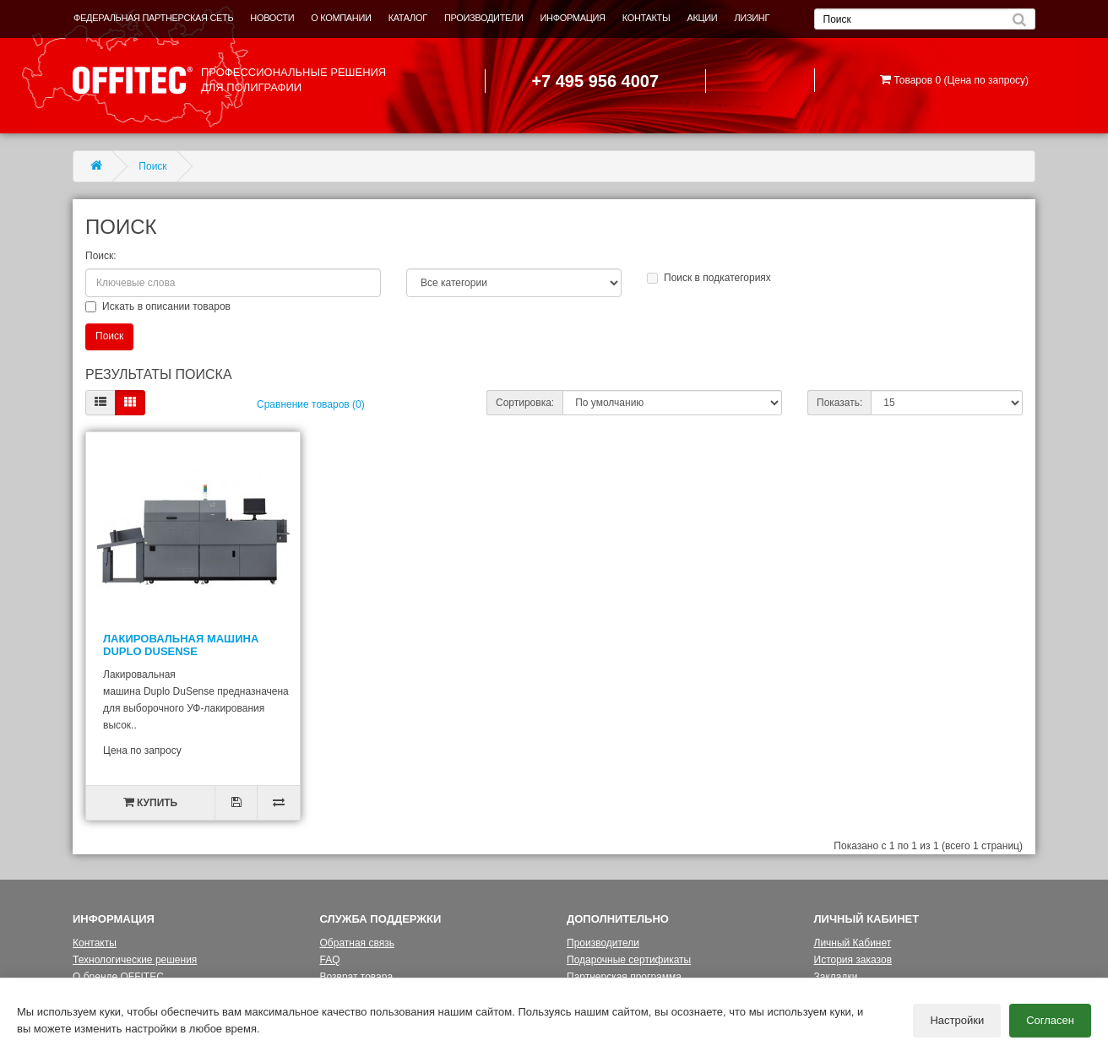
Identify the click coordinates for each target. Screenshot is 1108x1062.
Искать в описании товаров (158, 306)
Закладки (836, 977)
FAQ (330, 960)
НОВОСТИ (272, 18)
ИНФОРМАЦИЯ (573, 18)
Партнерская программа (624, 977)
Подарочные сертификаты (629, 960)
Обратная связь (357, 943)
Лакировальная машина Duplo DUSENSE (180, 644)
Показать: (839, 403)
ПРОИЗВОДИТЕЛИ (484, 18)
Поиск (152, 166)
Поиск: (101, 256)
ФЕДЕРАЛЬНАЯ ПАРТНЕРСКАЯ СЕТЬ (153, 18)
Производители (603, 943)
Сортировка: (525, 403)
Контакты (95, 943)
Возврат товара (357, 977)
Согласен (1050, 1020)
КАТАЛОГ (407, 18)
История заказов (853, 960)
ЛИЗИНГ (751, 18)
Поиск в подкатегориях (709, 278)
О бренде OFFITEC (118, 977)
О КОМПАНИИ (341, 18)
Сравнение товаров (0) (311, 404)
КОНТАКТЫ (646, 18)
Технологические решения (135, 960)
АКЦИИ (702, 18)
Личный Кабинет (853, 943)
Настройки (957, 1020)
